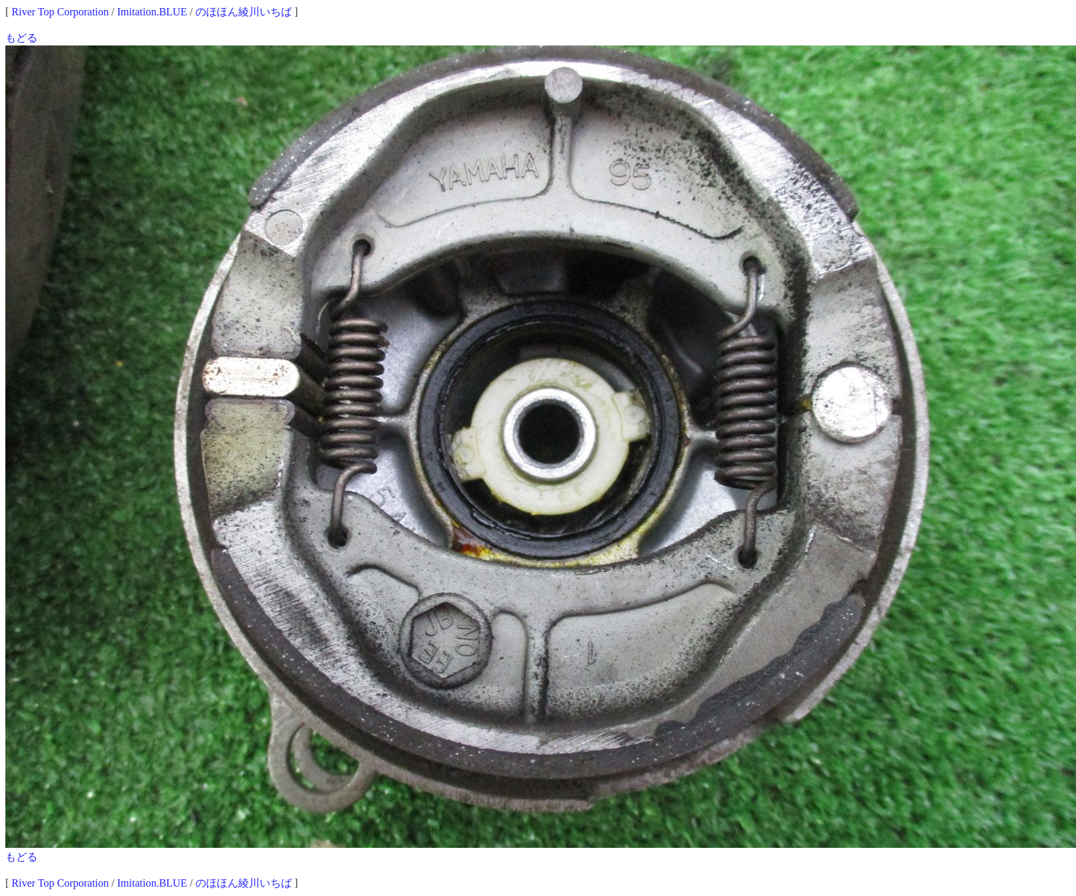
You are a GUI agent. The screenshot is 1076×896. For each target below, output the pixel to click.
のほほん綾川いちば (243, 11)
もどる (21, 37)
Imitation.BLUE (152, 11)
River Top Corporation (59, 11)
